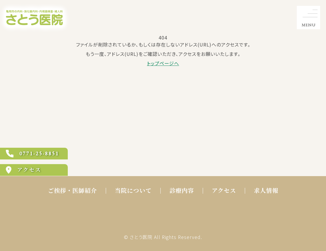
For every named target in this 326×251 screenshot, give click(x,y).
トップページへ (163, 63)
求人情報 (266, 191)
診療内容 (181, 191)
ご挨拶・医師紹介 (72, 191)
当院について (133, 191)
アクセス (224, 191)
